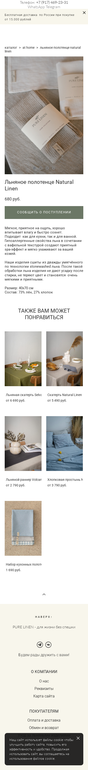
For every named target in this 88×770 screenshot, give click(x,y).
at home (28, 47)
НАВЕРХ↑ (44, 616)
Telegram (53, 6)
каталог (11, 47)
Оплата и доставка (44, 720)
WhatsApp (36, 6)
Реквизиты (44, 688)
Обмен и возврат (44, 728)
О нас (44, 681)
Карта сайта (44, 696)
